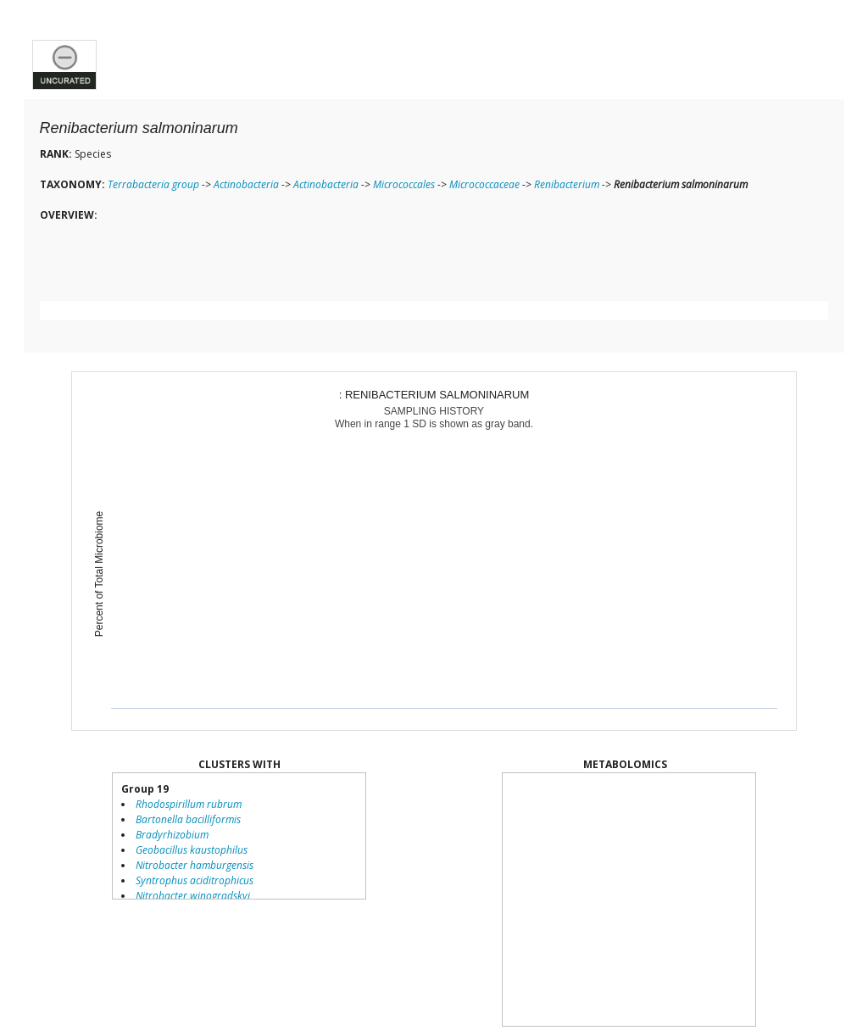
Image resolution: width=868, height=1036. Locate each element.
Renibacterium (566, 184)
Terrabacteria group (153, 184)
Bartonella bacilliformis (188, 819)
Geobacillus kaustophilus (192, 850)
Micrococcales (404, 184)
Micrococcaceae (484, 184)
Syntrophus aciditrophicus (194, 880)
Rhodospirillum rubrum (189, 804)
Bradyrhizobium (172, 834)
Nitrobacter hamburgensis (194, 865)
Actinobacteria (246, 184)
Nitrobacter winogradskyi (193, 895)
